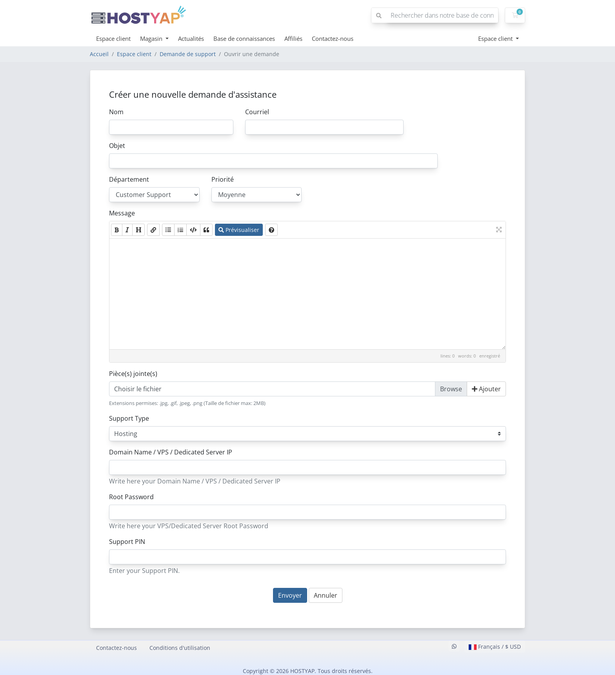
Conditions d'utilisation (179, 647)
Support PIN (127, 541)
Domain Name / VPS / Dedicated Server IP (170, 452)
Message (122, 213)
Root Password (131, 497)
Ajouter (486, 389)
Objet (117, 145)
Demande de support (188, 54)
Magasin (152, 38)
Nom (116, 112)
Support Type (129, 418)
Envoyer (290, 595)
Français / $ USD (495, 646)
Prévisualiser (238, 230)
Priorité (222, 179)
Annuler (325, 595)
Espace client (113, 38)
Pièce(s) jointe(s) (133, 373)
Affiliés (293, 38)
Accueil (99, 54)
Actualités (191, 38)
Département (129, 179)
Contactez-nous (332, 38)
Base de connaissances (244, 38)
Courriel (257, 112)
